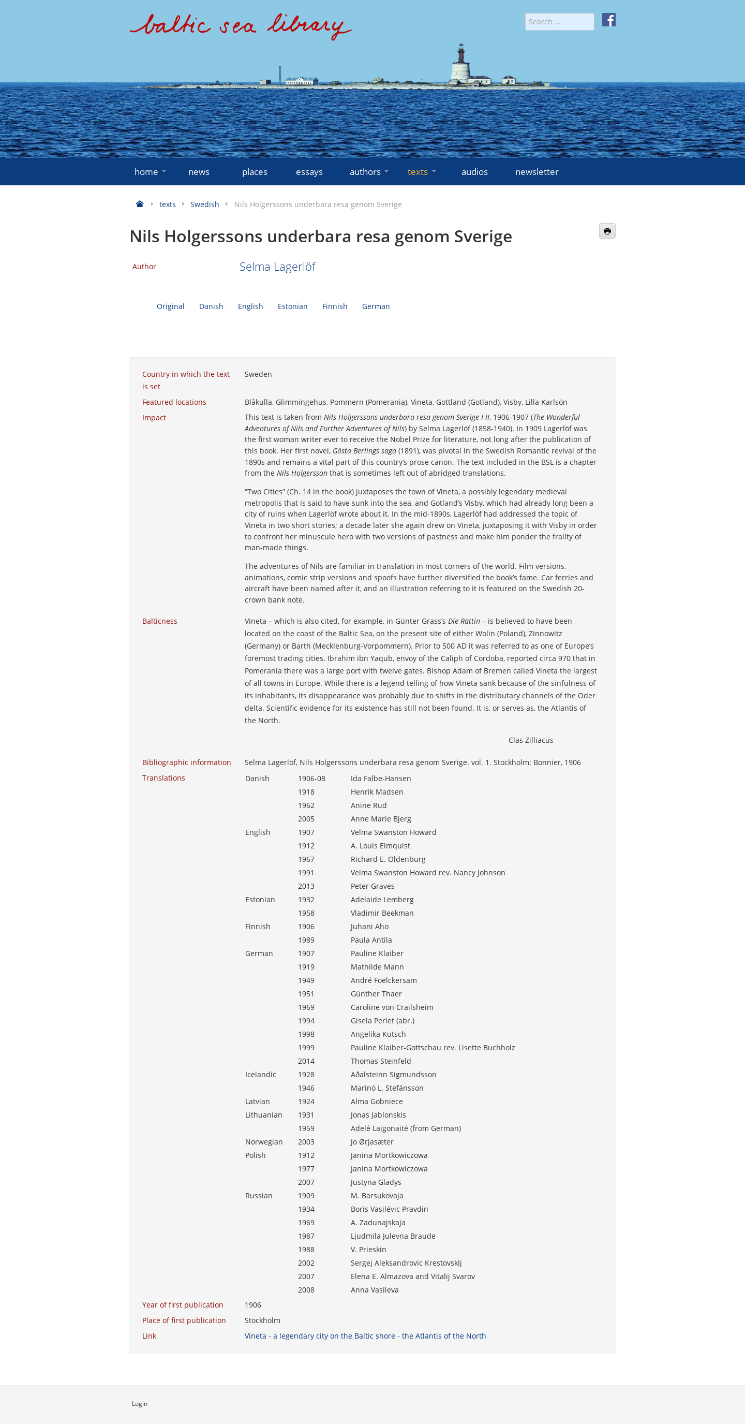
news (199, 172)
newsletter (537, 172)
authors (370, 171)
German (376, 306)
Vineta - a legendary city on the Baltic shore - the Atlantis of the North (365, 1336)
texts (423, 171)
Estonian (293, 306)
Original (171, 306)
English (250, 306)
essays (309, 172)
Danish (211, 306)
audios (474, 172)
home (151, 171)
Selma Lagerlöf (278, 266)
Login (139, 1403)
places (254, 172)
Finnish (335, 306)
